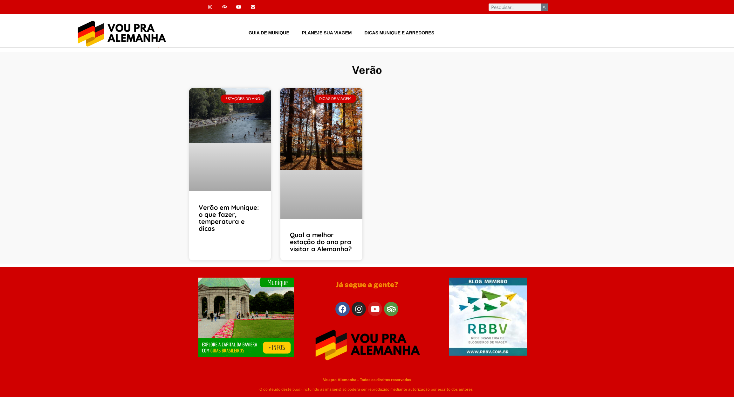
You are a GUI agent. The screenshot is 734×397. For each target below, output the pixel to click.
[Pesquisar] (544, 7)
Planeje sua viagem (327, 32)
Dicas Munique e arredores (399, 32)
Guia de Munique (269, 32)
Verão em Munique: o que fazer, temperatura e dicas (229, 217)
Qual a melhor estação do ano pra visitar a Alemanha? (321, 242)
